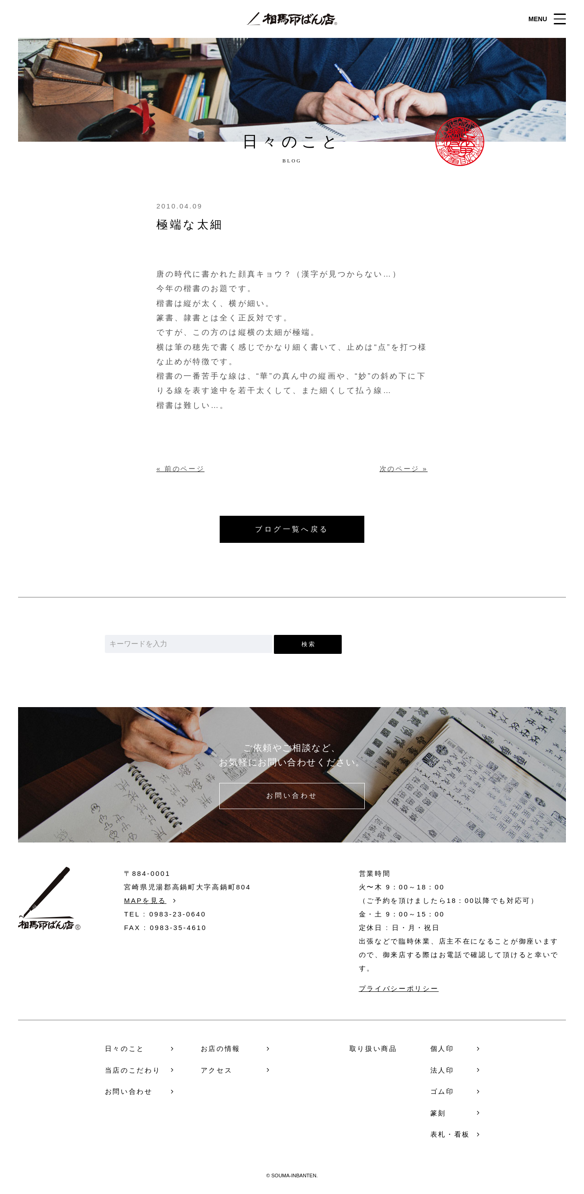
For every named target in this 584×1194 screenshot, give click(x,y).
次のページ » (404, 468)
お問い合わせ (292, 796)
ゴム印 (442, 1091)
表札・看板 (450, 1134)
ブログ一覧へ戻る (292, 529)
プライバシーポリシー (399, 988)
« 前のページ (180, 468)
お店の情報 (221, 1048)
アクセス (217, 1070)
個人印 (442, 1048)
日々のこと (125, 1048)
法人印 (442, 1070)
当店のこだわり (133, 1070)
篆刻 (438, 1113)
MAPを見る (145, 900)
